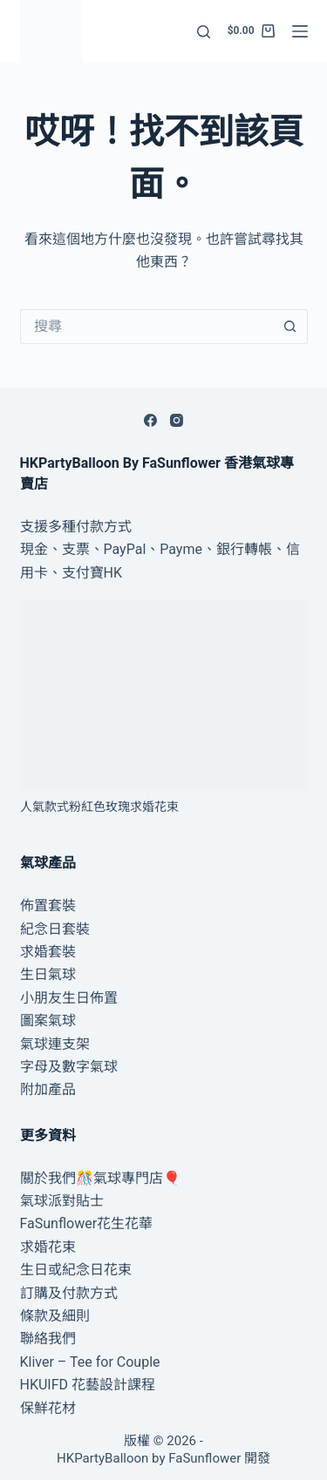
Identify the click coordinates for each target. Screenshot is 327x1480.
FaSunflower (204, 1458)
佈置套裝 (48, 905)
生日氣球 (48, 974)
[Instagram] (176, 420)
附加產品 (48, 1089)
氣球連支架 (55, 1044)
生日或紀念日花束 (76, 1269)
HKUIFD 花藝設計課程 (88, 1384)
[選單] (300, 31)
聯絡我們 (48, 1338)
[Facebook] (150, 420)
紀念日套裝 (55, 929)
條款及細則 (55, 1316)
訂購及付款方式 (69, 1293)
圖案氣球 (48, 1020)
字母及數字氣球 (69, 1066)
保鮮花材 (48, 1408)
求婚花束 (48, 1247)
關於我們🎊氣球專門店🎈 (100, 1178)
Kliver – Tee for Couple (90, 1362)
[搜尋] (203, 31)
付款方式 (104, 526)
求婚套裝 (48, 951)
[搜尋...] (146, 326)
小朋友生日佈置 (69, 998)
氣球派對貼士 (62, 1201)
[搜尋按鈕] (290, 326)
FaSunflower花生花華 (86, 1223)
